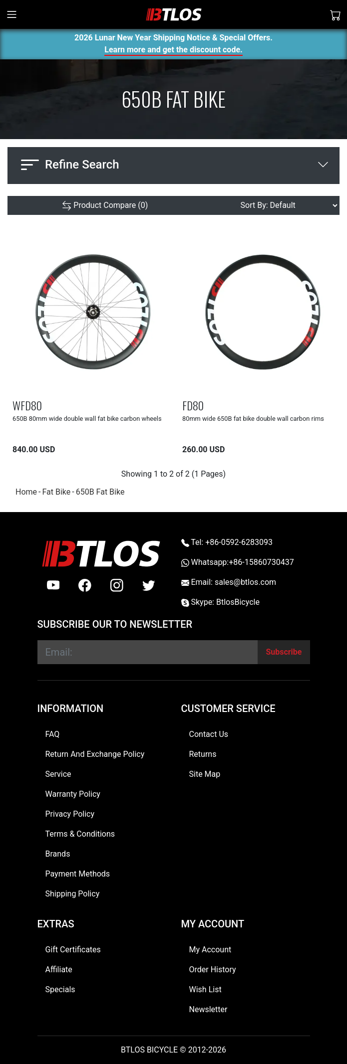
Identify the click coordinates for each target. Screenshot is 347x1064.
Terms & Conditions (80, 834)
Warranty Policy (72, 794)
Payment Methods (77, 874)
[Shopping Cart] (335, 14)
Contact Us (209, 734)
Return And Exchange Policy (95, 754)
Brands (57, 854)
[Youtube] (53, 585)
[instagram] (116, 585)
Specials (60, 989)
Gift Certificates (73, 949)
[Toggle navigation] (11, 14)
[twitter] (148, 585)
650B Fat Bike (100, 492)
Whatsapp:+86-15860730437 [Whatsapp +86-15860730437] (237, 562)
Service (58, 774)
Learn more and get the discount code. (173, 51)
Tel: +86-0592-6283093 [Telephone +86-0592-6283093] (227, 542)
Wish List (205, 989)
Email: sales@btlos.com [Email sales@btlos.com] (229, 582)
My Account (210, 949)
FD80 (193, 405)
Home (26, 492)
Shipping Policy (72, 893)
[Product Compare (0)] (104, 205)
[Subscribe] (284, 652)
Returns (203, 754)
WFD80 (27, 405)
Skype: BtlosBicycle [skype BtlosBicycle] (220, 602)
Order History (212, 969)
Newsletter (208, 1009)
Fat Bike (56, 492)
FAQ (52, 734)
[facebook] (84, 585)
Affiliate (58, 969)
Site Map (205, 774)
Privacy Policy (70, 814)
